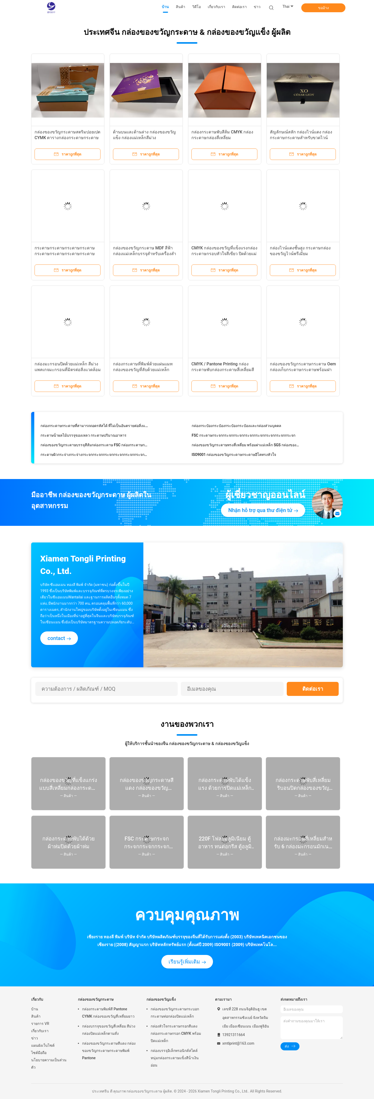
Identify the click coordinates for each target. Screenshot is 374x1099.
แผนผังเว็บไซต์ (43, 1045)
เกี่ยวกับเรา (40, 1031)
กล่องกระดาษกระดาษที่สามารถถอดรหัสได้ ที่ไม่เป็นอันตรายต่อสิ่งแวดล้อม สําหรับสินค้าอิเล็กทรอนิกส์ (95, 427)
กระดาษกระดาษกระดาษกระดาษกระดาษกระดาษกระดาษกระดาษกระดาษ (65, 253)
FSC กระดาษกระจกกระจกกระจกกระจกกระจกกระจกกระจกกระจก (243, 436)
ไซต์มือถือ (38, 1053)
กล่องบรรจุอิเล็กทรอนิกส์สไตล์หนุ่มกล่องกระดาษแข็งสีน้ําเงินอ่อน (175, 1058)
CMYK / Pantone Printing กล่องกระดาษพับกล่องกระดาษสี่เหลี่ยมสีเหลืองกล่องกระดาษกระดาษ (222, 369)
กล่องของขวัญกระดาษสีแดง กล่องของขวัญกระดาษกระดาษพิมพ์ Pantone (109, 1050)
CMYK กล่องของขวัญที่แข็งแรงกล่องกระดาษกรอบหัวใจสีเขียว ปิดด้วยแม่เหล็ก (224, 253)
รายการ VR (40, 1024)
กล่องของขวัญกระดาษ (95, 999)
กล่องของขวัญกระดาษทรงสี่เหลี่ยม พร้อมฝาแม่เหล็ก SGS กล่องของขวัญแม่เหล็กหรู (246, 446)
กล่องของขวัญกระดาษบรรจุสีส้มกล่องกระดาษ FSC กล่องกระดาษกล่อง (95, 446)
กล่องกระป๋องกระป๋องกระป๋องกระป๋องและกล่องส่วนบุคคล (236, 427)
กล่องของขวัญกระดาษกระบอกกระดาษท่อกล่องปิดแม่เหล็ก (175, 1012)
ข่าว (34, 1038)
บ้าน (34, 1009)
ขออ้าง (323, 8)
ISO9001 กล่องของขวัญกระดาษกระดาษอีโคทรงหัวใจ (234, 456)
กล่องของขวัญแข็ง (161, 999)
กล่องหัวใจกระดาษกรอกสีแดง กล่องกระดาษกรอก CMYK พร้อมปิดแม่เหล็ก (176, 1033)
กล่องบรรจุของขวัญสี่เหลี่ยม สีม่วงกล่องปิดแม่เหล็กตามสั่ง (108, 1030)
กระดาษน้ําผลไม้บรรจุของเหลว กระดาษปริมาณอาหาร (83, 436)
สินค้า (36, 1016)
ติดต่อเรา (312, 689)
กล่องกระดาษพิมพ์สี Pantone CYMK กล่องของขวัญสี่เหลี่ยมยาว (108, 1012)
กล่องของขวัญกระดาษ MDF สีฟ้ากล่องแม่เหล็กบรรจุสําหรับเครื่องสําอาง (144, 253)
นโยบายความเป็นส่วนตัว (48, 1063)
